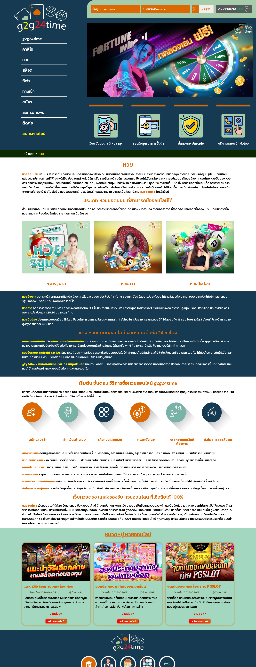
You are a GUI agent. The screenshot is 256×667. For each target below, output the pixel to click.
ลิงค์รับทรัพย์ (33, 112)
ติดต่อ (27, 123)
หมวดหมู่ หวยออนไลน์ (128, 534)
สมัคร (27, 102)
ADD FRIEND (233, 9)
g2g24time (32, 39)
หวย (26, 60)
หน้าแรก (29, 153)
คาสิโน (27, 49)
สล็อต (27, 70)
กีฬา (26, 81)
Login (201, 9)
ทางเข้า (28, 91)
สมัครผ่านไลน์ (34, 134)
